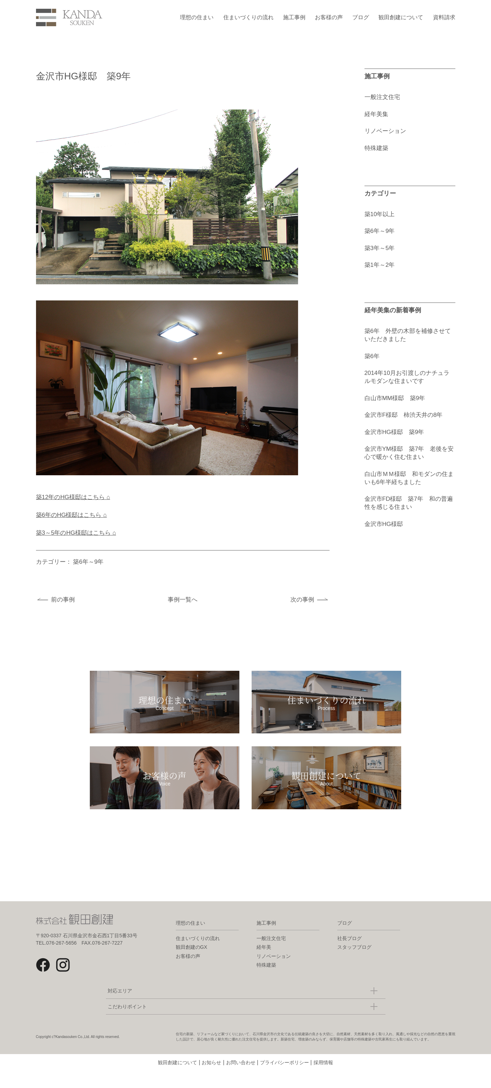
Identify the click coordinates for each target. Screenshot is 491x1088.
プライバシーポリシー (284, 1079)
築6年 (372, 356)
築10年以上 (379, 214)
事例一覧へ (182, 599)
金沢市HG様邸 (383, 524)
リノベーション (385, 131)
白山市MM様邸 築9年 (394, 398)
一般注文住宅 (382, 97)
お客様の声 (329, 17)
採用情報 (323, 1079)
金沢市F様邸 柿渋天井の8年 (403, 415)
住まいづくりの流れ (248, 17)
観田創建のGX (191, 964)
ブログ (360, 17)
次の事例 (302, 599)
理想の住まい (197, 17)
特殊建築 (376, 148)
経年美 (264, 964)
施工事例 (294, 17)
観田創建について (400, 17)
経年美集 (376, 114)
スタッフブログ (354, 964)
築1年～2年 (379, 265)
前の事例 (63, 599)
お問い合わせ (240, 1079)
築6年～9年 (88, 562)
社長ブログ (349, 955)
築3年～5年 (379, 248)
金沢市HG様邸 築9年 (394, 432)
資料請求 (444, 17)
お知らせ (211, 1079)
